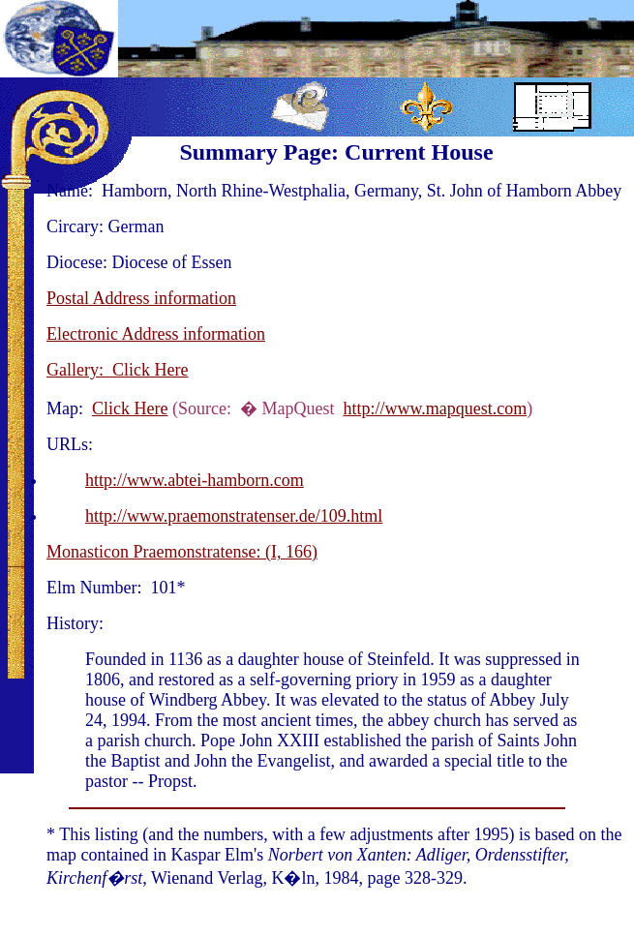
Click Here (129, 408)
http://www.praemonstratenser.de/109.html (233, 516)
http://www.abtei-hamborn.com (194, 480)
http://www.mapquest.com (435, 408)
